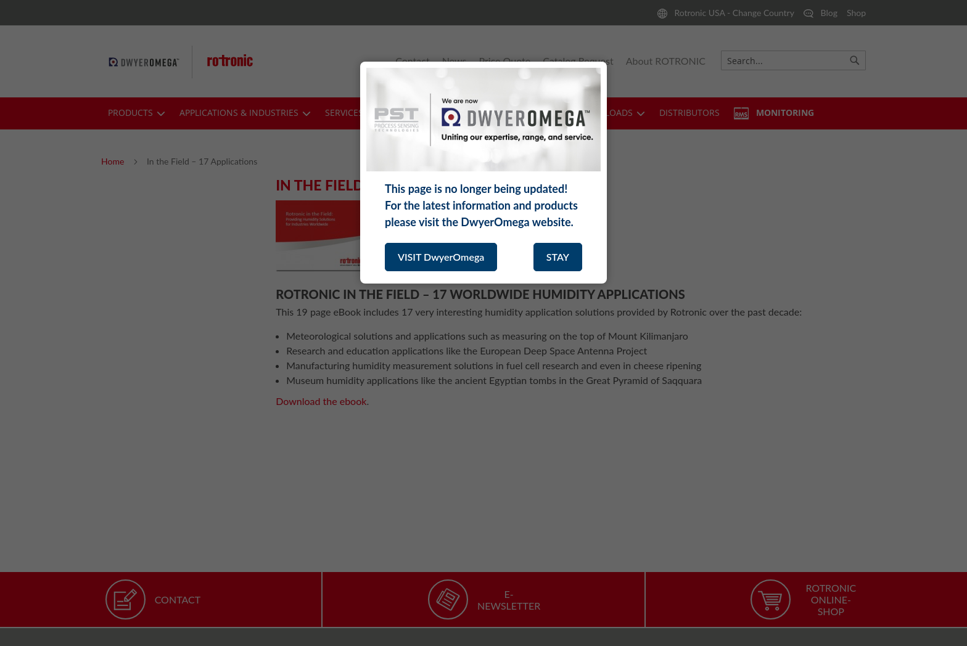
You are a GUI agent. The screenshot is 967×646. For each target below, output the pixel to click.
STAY (557, 257)
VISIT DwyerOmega (441, 257)
